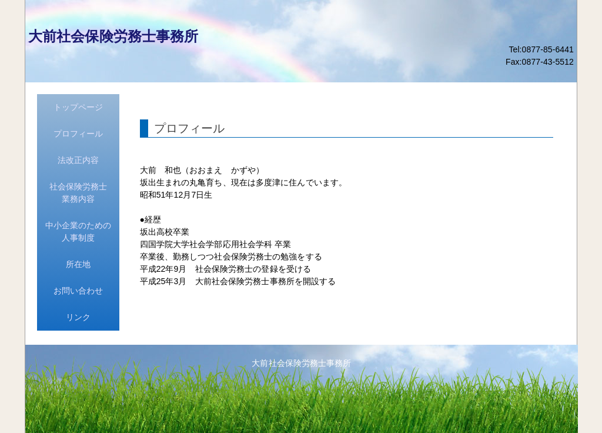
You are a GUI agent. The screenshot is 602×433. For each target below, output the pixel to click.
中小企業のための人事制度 (78, 231)
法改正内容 (78, 160)
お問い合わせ (78, 290)
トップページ (78, 107)
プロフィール (78, 133)
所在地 (78, 264)
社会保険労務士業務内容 (78, 193)
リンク (78, 317)
